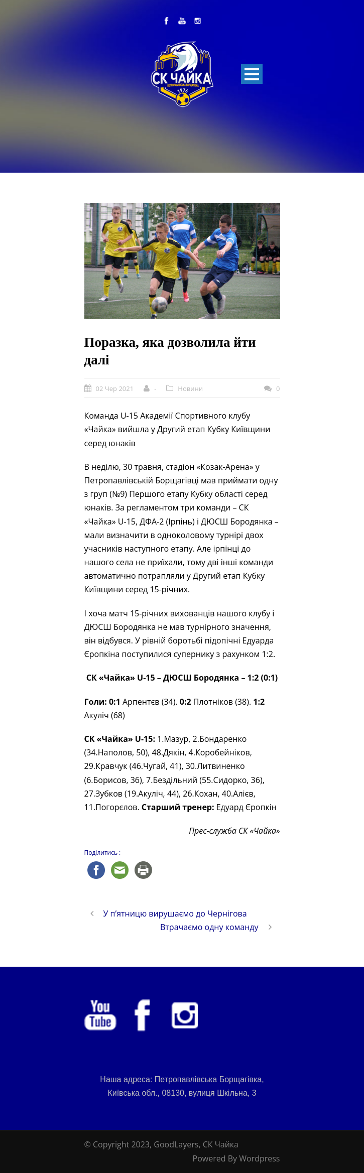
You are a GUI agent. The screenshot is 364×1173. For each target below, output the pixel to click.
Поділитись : (102, 852)
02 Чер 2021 (115, 388)
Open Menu (252, 74)
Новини (190, 388)
